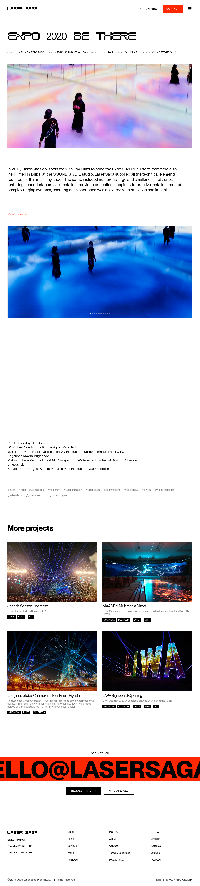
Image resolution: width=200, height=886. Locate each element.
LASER (12, 617)
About (112, 838)
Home (71, 838)
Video (147, 620)
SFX (30, 617)
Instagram (156, 845)
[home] (23, 9)
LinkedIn (155, 838)
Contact (113, 845)
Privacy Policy (116, 859)
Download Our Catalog (20, 852)
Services (72, 845)
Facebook (156, 859)
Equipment (73, 859)
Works (71, 852)
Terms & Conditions (119, 852)
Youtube (155, 852)
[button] (187, 9)
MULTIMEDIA (109, 620)
